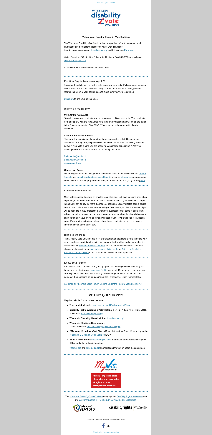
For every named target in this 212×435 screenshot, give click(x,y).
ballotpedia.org (93, 348)
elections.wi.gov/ (112, 326)
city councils (126, 177)
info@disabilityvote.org (92, 313)
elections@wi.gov (95, 326)
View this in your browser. (106, 3)
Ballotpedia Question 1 (75, 156)
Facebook (129, 50)
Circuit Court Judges (86, 177)
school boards (104, 177)
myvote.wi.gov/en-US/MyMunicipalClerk (111, 305)
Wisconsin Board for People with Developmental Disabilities (107, 400)
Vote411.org (75, 348)
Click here (69, 99)
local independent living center (104, 249)
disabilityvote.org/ (99, 50)
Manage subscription (111, 432)
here (142, 180)
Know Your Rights (98, 270)
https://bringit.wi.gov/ (101, 340)
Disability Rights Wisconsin (130, 396)
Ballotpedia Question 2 (75, 160)
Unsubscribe (97, 432)
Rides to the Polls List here (92, 246)
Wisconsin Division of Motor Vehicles (87, 335)
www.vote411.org (72, 163)
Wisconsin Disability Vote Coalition (86, 396)
